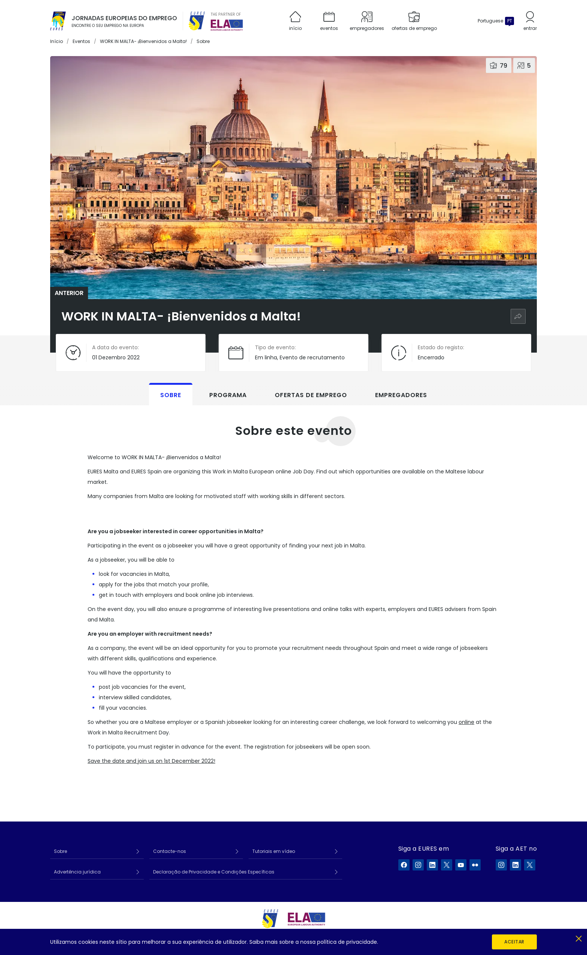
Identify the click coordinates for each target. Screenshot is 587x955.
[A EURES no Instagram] (418, 864)
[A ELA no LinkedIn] (515, 864)
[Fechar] (578, 937)
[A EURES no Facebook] (404, 864)
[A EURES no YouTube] (460, 864)
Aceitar (514, 942)
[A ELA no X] (529, 864)
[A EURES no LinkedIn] (432, 864)
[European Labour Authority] (227, 25)
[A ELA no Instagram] (501, 864)
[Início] (58, 21)
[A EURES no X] (446, 864)
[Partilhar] (518, 316)
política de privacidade (347, 942)
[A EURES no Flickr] (475, 864)
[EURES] (197, 21)
